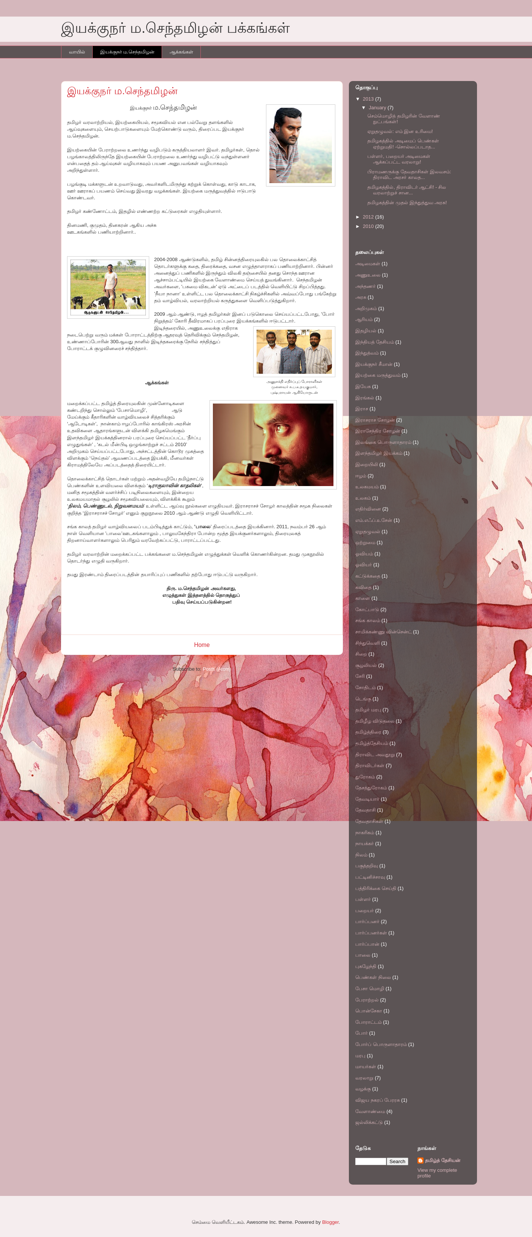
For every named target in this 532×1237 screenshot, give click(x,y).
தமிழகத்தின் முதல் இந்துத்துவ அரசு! (406, 202)
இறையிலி (366, 464)
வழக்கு (363, 1089)
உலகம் (363, 498)
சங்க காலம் (367, 620)
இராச (361, 408)
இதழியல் (365, 330)
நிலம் (361, 855)
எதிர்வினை (368, 509)
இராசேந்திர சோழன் (377, 431)
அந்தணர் (365, 286)
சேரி (360, 676)
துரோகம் (365, 777)
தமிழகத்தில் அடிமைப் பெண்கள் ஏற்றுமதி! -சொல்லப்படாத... (403, 144)
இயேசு (363, 386)
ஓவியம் (364, 554)
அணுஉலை (368, 275)
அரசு (360, 297)
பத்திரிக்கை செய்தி (375, 888)
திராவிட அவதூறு (375, 754)
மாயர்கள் (365, 1066)
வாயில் (77, 52)
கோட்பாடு (367, 609)
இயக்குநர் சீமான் (374, 364)
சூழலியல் (366, 665)
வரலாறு (364, 1078)
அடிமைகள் (367, 263)
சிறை (361, 654)
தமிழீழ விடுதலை (374, 721)
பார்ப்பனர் (367, 921)
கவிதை (363, 587)
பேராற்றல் (367, 1000)
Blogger (330, 1222)
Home (202, 645)
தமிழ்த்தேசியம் (371, 743)
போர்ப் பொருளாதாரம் (381, 1044)
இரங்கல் (364, 398)
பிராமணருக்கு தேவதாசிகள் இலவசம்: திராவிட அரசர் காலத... (409, 174)
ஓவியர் (363, 564)
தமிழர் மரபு (368, 710)
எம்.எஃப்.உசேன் (373, 520)
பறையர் (364, 910)
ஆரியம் (364, 319)
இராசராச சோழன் (375, 420)
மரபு (360, 1055)
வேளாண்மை (370, 1111)
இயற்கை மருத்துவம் (378, 375)
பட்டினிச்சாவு (370, 877)
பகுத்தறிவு (366, 865)
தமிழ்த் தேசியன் (442, 1160)
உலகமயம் (367, 486)
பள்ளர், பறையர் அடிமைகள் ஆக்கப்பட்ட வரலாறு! (398, 159)
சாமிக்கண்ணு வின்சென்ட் (383, 632)
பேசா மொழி (369, 988)
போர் (361, 1033)
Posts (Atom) (217, 669)
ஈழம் (360, 476)
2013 (369, 99)
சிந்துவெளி (367, 643)
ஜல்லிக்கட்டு (369, 1122)
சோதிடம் (365, 687)
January (378, 107)
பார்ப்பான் (367, 944)
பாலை (362, 955)
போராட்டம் (368, 1022)
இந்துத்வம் (367, 353)
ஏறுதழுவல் (367, 531)
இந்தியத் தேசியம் (374, 342)
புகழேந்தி (365, 966)
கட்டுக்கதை (367, 576)
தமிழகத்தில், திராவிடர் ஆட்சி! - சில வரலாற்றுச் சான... (406, 190)
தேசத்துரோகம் (371, 788)
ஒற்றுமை (365, 542)
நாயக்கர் (364, 843)
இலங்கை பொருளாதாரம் (383, 442)
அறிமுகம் (366, 308)
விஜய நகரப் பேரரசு (377, 1100)
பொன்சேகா (368, 1011)
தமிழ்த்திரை (368, 732)
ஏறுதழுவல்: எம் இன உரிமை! (400, 131)
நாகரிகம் (364, 832)
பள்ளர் (363, 899)
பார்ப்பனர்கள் (371, 933)
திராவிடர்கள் (369, 765)
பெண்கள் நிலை (373, 977)
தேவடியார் (367, 799)
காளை (362, 598)
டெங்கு (363, 699)
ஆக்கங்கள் (181, 52)
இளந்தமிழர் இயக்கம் (378, 453)
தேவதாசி (365, 810)
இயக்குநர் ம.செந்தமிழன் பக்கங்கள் (175, 28)
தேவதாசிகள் (369, 821)
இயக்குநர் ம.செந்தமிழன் (127, 52)
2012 (369, 217)
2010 (369, 226)
